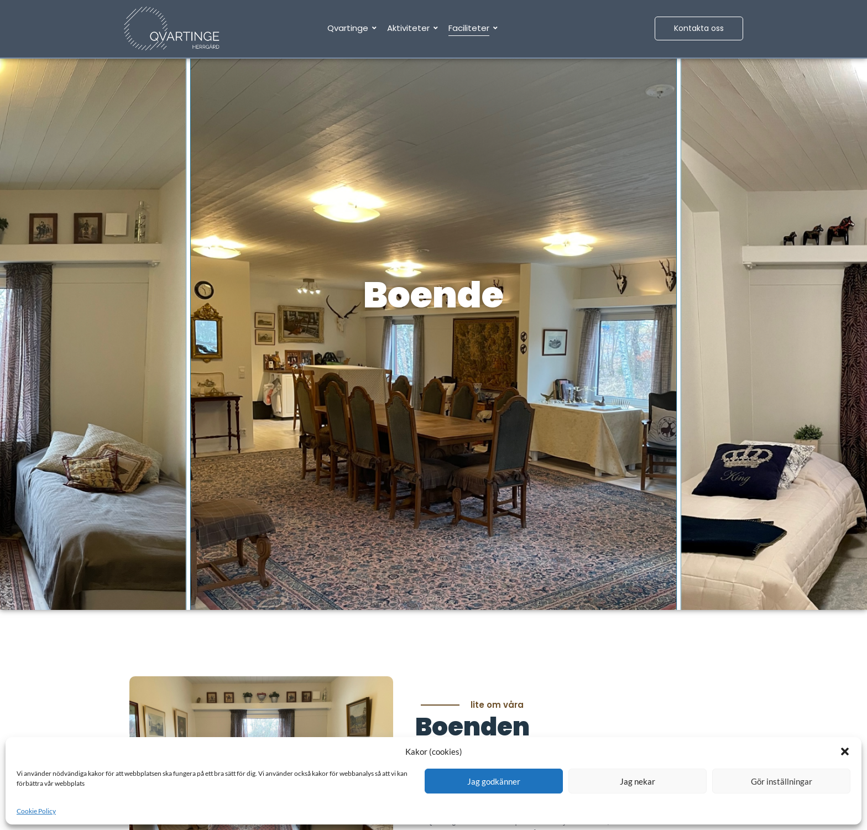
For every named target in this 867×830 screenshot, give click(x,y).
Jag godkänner (493, 781)
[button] (844, 751)
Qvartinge (349, 28)
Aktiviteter (410, 28)
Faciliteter (470, 28)
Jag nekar (637, 781)
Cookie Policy (36, 811)
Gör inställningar (781, 781)
